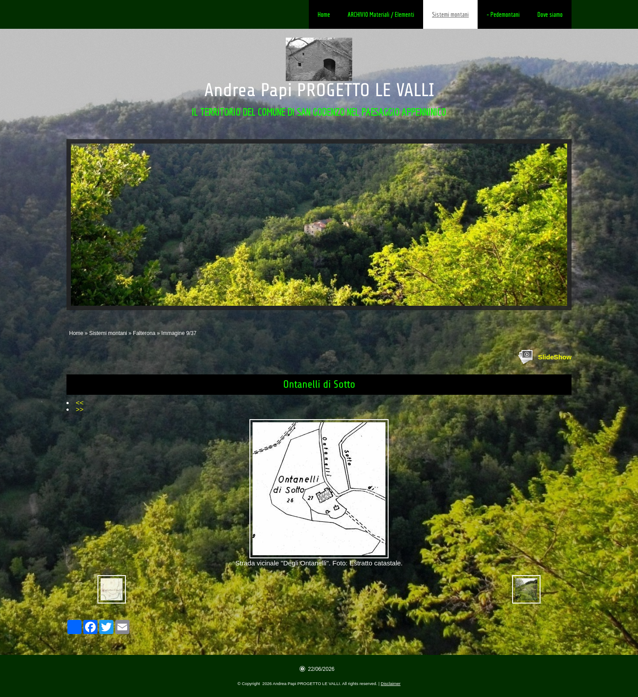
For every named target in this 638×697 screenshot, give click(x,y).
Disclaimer (391, 683)
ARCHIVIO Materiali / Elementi (381, 14)
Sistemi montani (450, 14)
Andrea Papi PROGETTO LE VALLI (319, 90)
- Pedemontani (503, 14)
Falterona (144, 333)
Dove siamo (550, 14)
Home (324, 14)
